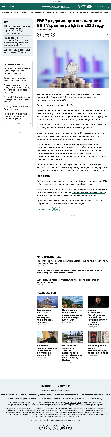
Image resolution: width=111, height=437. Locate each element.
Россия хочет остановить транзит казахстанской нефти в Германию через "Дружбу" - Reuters (72, 352)
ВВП (57, 209)
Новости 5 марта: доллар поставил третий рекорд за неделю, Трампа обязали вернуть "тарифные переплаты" (69, 271)
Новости (5, 12)
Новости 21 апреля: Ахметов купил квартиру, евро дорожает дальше (17, 70)
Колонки (25, 12)
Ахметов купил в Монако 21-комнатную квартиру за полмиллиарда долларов (45, 316)
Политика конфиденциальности (38, 395)
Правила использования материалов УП (68, 395)
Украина (41, 209)
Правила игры (51, 12)
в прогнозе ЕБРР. (64, 105)
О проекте (20, 395)
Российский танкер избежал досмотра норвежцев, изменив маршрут (17, 116)
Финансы (62, 12)
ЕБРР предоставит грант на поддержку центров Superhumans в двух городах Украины (17, 29)
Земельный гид (96, 12)
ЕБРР (50, 209)
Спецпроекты (73, 12)
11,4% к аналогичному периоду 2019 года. (73, 184)
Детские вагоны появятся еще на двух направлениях (17, 79)
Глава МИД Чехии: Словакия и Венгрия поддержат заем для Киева (17, 99)
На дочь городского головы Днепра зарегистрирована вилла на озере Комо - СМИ (72, 315)
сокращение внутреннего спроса (88, 192)
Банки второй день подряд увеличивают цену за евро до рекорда (98, 349)
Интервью (84, 12)
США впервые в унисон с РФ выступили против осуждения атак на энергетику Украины (68, 281)
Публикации (15, 12)
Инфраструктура (37, 12)
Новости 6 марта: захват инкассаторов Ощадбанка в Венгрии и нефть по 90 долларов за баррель (72, 262)
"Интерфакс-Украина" (73, 403)
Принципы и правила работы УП (97, 395)
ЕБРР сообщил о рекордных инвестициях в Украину (17, 51)
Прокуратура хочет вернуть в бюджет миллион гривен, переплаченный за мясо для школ (17, 89)
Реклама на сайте (7, 395)
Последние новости (13, 64)
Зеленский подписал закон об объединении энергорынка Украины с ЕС (47, 350)
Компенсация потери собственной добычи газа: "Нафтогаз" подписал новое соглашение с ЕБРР (17, 41)
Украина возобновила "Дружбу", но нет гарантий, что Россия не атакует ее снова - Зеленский (97, 317)
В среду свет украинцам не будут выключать (16, 107)
